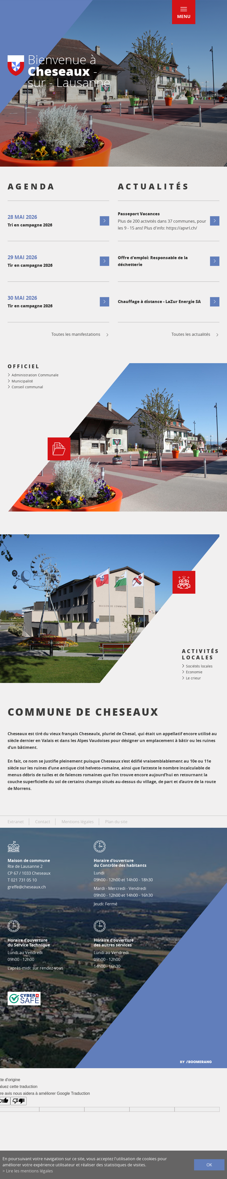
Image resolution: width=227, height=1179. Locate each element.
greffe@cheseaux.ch (27, 887)
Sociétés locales (199, 666)
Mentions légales (78, 821)
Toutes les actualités (195, 334)
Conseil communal (27, 386)
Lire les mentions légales (29, 1171)
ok (209, 1165)
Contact (42, 821)
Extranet (16, 821)
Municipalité (22, 381)
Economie (194, 672)
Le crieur (193, 678)
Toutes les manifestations (80, 334)
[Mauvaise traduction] (18, 1101)
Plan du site (116, 821)
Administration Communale (35, 375)
